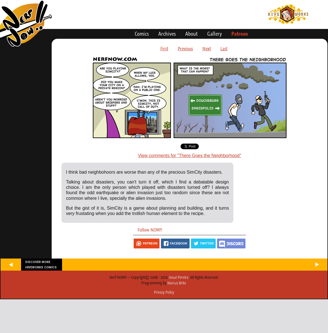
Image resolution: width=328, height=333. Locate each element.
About (191, 33)
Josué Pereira (178, 277)
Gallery (214, 33)
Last (223, 49)
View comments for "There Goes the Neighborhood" (189, 155)
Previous (185, 49)
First (164, 49)
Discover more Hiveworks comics (41, 264)
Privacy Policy (164, 292)
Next (206, 49)
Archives (167, 33)
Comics (142, 33)
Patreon (239, 33)
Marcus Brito (176, 283)
